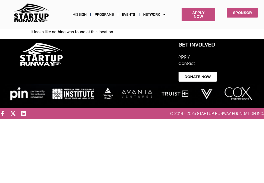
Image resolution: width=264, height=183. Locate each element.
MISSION (80, 14)
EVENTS (128, 14)
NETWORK (154, 14)
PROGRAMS (104, 14)
